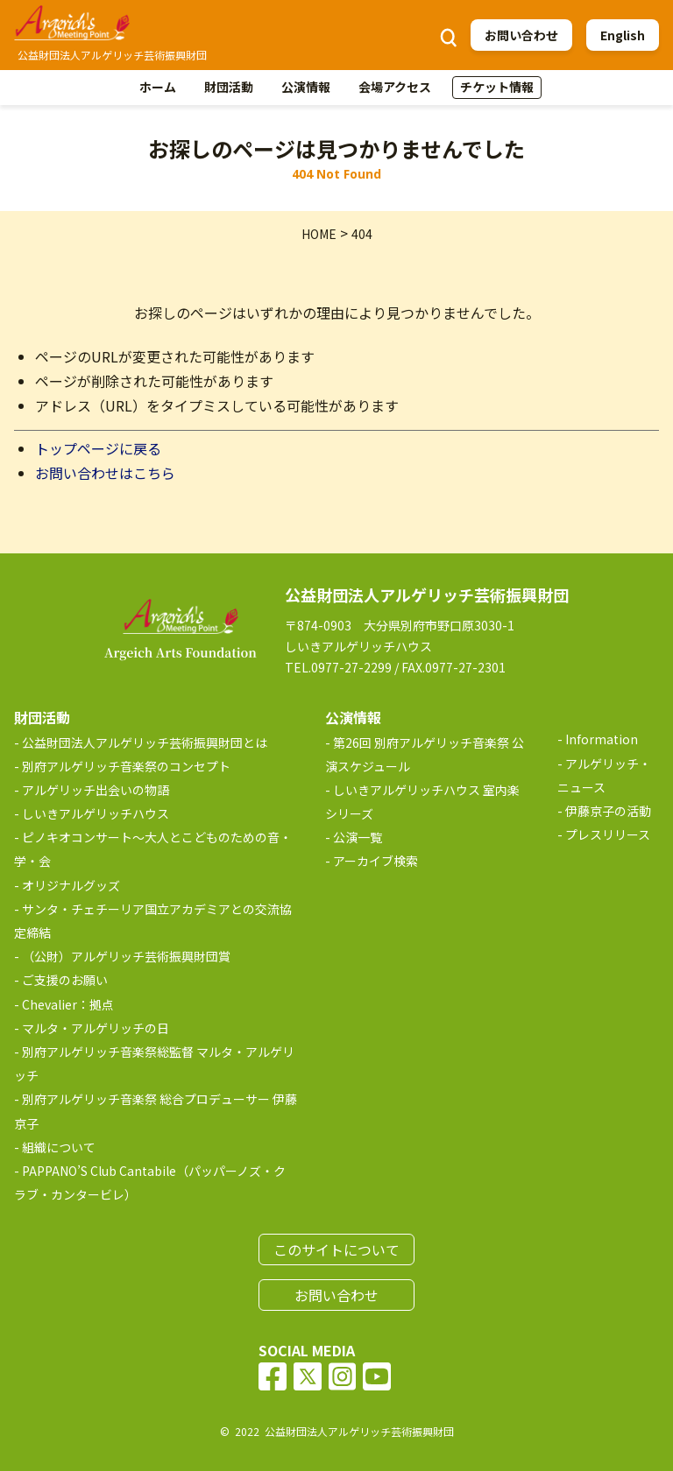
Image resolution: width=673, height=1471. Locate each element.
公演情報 (305, 86)
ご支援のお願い (65, 980)
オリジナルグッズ (71, 885)
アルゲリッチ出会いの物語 (95, 790)
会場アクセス (394, 86)
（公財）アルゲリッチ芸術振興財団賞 (126, 956)
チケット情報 (497, 86)
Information (601, 739)
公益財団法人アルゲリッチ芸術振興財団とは (144, 742)
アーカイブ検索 (375, 860)
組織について (59, 1147)
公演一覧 (357, 837)
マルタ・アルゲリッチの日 (95, 1028)
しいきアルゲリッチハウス (95, 813)
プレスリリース (607, 834)
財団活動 (228, 86)
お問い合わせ (521, 35)
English (622, 35)
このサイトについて (336, 1249)
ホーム (157, 86)
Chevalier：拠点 (68, 1004)
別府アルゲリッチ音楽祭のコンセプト (126, 766)
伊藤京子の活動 (608, 811)
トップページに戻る (98, 448)
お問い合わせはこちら (105, 472)
